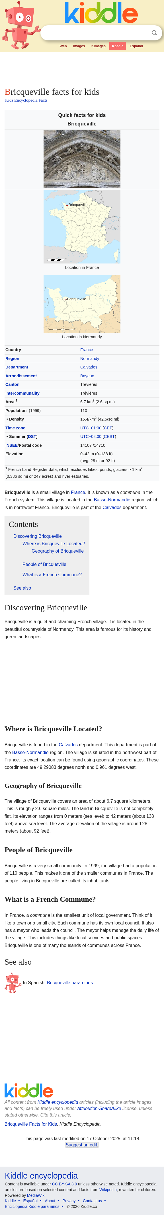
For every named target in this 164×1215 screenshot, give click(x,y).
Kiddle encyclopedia (58, 1102)
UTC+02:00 (90, 436)
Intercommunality (22, 393)
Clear (142, 33)
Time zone (15, 428)
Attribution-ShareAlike (99, 1108)
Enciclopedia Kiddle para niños (32, 1206)
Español (136, 46)
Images (79, 46)
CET (108, 428)
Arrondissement (21, 376)
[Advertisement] (82, 68)
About (50, 1200)
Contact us (92, 1200)
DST (32, 436)
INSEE (11, 445)
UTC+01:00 (90, 428)
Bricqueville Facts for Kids (31, 1124)
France (86, 349)
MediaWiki (36, 1195)
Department (16, 367)
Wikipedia (108, 1189)
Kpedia (117, 46)
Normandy (89, 358)
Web (63, 46)
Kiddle (10, 1200)
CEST (109, 436)
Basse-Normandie (112, 499)
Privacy (69, 1200)
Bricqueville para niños (70, 982)
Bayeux (87, 376)
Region (12, 358)
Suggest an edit (81, 1144)
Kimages (98, 46)
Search (154, 32)
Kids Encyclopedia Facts (26, 100)
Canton (12, 384)
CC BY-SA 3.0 (64, 1184)
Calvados (88, 367)
